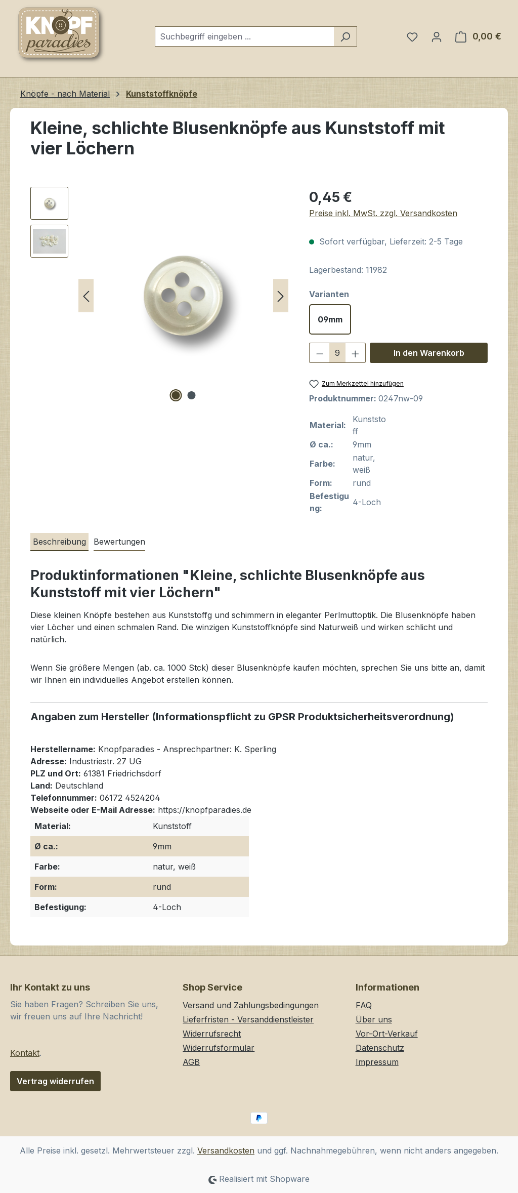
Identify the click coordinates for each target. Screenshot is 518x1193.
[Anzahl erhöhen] (355, 353)
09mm (330, 319)
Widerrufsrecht (212, 1034)
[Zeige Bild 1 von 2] (175, 395)
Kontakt (24, 1053)
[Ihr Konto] (436, 36)
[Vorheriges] (86, 295)
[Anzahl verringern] (319, 353)
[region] (159, 295)
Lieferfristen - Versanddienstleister (248, 1019)
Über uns (374, 1019)
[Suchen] (345, 36)
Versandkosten (225, 1150)
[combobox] (244, 36)
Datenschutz (380, 1048)
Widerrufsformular (218, 1048)
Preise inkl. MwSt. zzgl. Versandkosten (383, 213)
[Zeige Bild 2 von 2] (191, 395)
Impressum (377, 1062)
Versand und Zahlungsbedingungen (251, 1005)
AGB (191, 1062)
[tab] (59, 542)
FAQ (364, 1005)
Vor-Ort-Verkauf (387, 1034)
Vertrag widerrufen (55, 1081)
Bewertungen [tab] (119, 542)
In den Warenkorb (429, 353)
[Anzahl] (337, 353)
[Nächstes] (280, 295)
